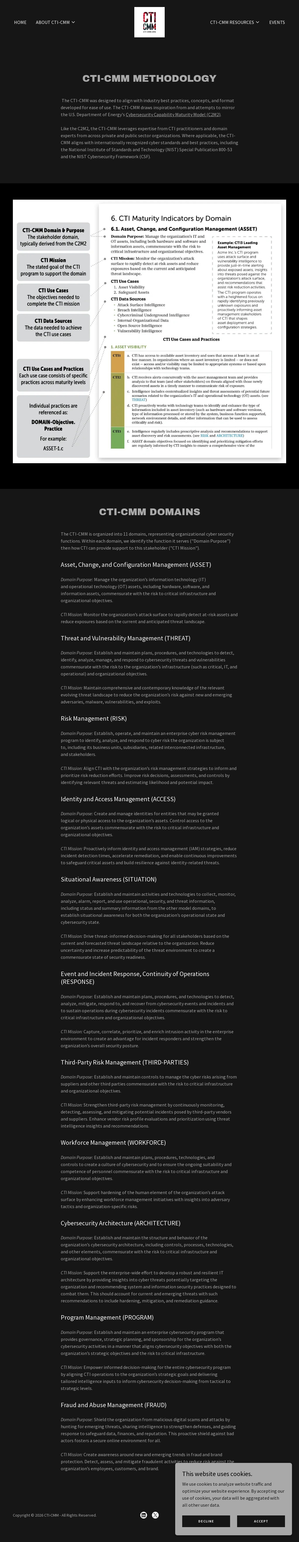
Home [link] (20, 33)
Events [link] (277, 33)
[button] (56, 33)
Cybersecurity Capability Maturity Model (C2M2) (173, 114)
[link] (149, 33)
